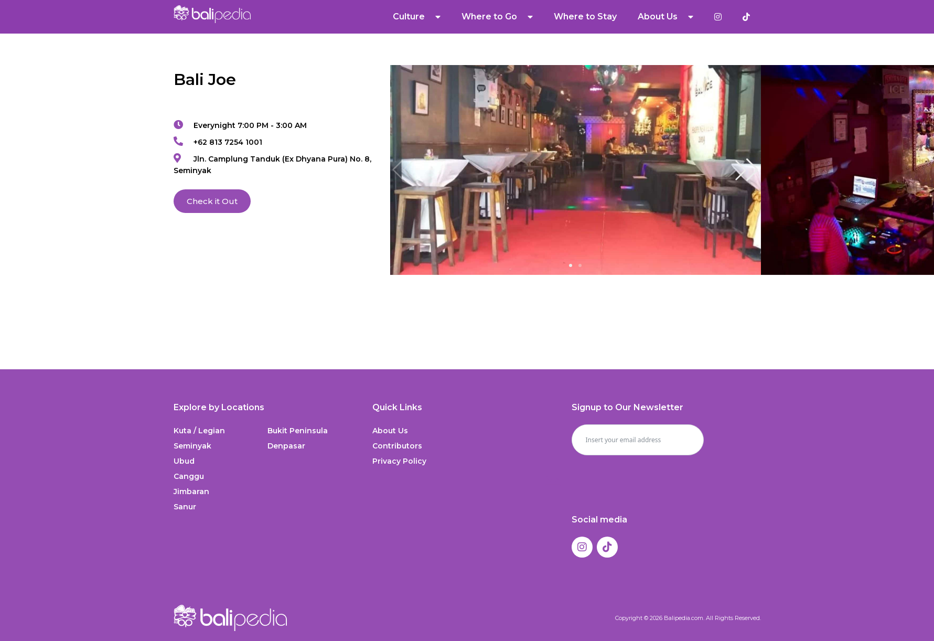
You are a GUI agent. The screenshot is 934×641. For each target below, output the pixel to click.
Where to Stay (585, 17)
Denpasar (286, 446)
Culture (417, 17)
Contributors (397, 446)
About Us (665, 17)
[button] (746, 169)
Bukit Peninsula (297, 430)
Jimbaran (191, 491)
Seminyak (192, 446)
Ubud (184, 461)
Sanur (185, 506)
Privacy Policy (399, 461)
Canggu (189, 476)
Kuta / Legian (199, 430)
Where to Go (497, 17)
